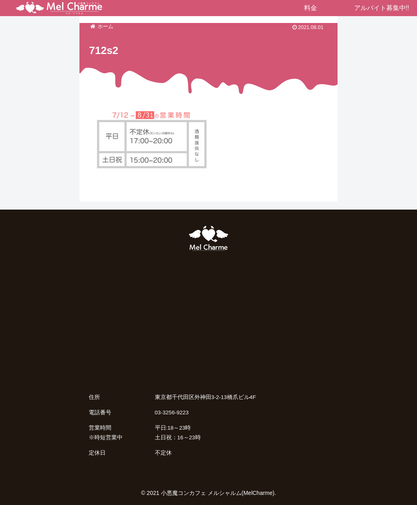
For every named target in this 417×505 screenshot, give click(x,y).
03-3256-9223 (172, 412)
